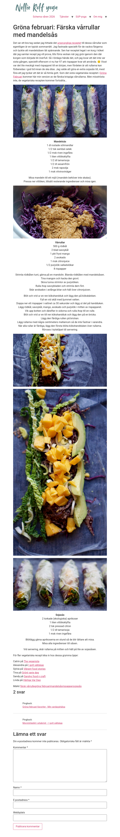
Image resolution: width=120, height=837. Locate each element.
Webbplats (19, 812)
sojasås (77, 686)
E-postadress (21, 800)
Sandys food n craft (34, 676)
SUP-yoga (81, 16)
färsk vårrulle (27, 686)
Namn (17, 787)
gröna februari (42, 686)
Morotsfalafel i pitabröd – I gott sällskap (42, 723)
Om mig (97, 16)
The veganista (31, 661)
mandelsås (56, 686)
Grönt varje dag (30, 672)
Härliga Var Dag (32, 680)
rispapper (67, 686)
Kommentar (20, 747)
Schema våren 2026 (44, 16)
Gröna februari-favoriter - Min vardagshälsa (43, 707)
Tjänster (64, 16)
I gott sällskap (36, 665)
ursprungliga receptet (69, 42)
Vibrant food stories (34, 668)
